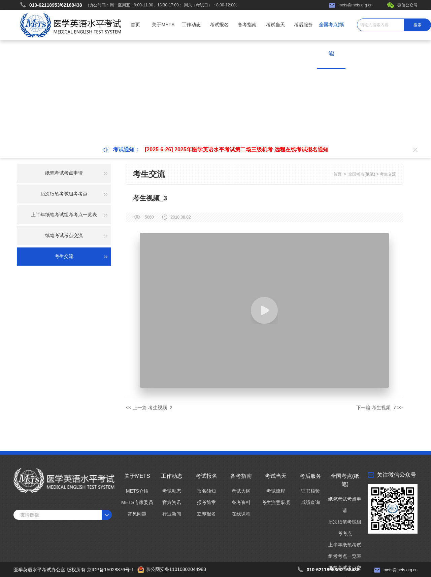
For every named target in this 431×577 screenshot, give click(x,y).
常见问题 (137, 513)
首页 (135, 24)
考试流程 (275, 491)
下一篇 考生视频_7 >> (379, 407)
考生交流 (388, 174)
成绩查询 (310, 502)
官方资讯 (171, 502)
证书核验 (310, 491)
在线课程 (241, 513)
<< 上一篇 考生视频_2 (149, 407)
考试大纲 (241, 491)
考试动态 (171, 491)
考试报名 (219, 24)
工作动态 (191, 24)
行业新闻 (171, 513)
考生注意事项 (276, 502)
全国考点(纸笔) (361, 174)
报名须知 (206, 491)
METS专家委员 (137, 502)
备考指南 (247, 24)
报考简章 (206, 502)
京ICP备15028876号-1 (110, 569)
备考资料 (241, 502)
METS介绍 (137, 491)
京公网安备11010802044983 (176, 569)
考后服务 (303, 24)
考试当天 (275, 24)
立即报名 (206, 513)
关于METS (163, 24)
